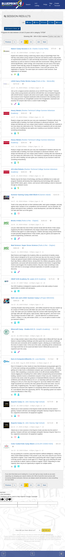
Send (43, 22)
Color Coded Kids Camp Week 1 (23, 444)
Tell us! (46, 530)
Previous (8, 42)
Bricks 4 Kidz (16, 221)
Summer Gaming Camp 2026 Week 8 (25, 195)
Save (58, 22)
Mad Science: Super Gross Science (24, 245)
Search (28, 4)
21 (31, 42)
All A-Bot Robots (17, 169)
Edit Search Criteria (12, 28)
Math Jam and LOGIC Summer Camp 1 (25, 298)
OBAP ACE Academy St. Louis (22, 279)
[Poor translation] (8, 500)
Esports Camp (16, 402)
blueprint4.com (49, 534)
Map (28, 22)
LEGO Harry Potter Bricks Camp (23, 81)
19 (21, 42)
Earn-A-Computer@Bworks (21, 359)
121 (38, 42)
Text (51, 22)
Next (44, 42)
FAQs (45, 4)
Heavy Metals (16, 110)
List (22, 22)
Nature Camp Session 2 (20, 48)
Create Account (57, 4)
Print (36, 22)
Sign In (50, 4)
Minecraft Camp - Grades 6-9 (22, 329)
